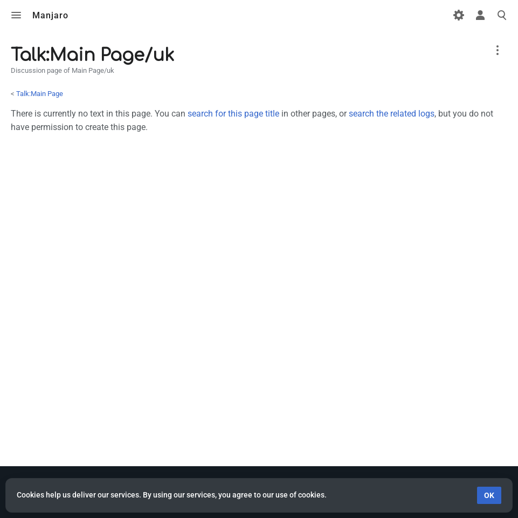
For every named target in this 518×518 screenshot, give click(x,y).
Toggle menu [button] (16, 15)
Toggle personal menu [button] (480, 15)
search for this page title (233, 113)
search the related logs (391, 113)
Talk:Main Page (39, 94)
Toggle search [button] (502, 15)
